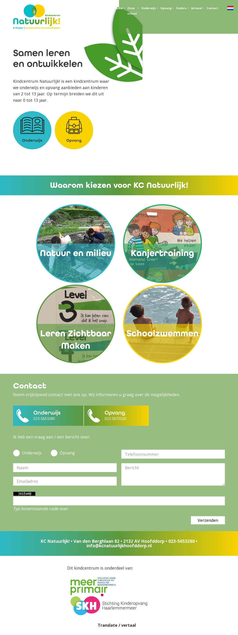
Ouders (181, 8)
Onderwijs (148, 8)
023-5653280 (181, 541)
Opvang (166, 8)
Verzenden (208, 520)
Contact (212, 8)
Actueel (196, 8)
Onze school (132, 11)
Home (118, 8)
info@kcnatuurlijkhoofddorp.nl (119, 546)
